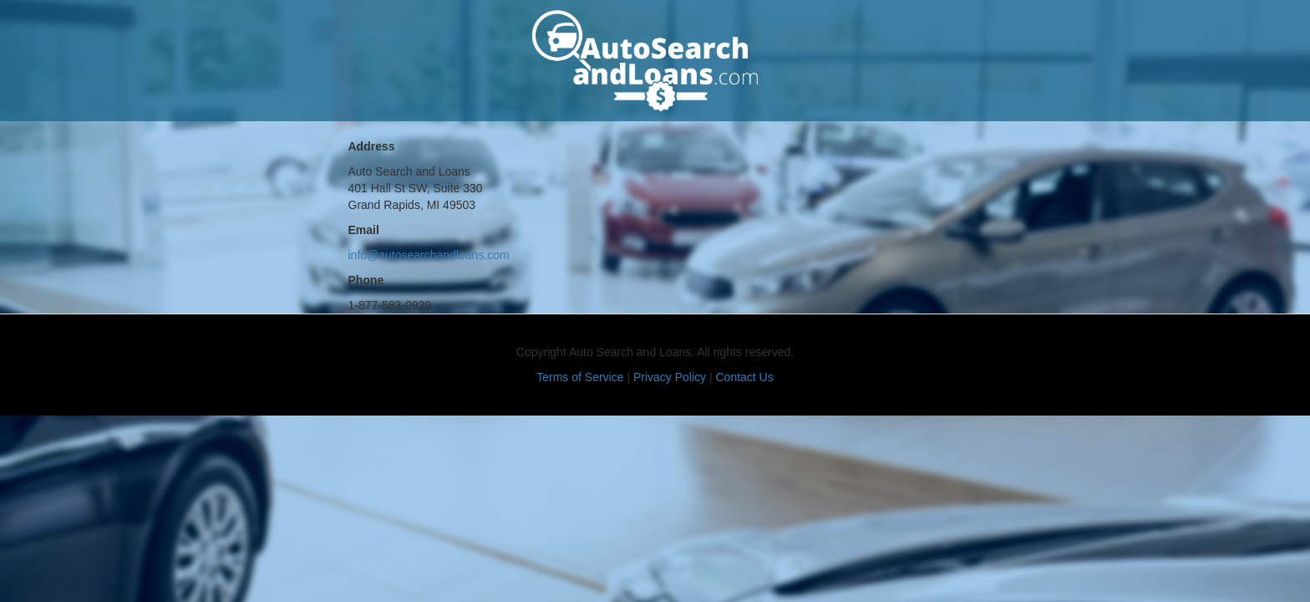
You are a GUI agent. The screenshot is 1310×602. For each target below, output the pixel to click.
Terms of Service (579, 377)
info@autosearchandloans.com (429, 255)
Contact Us (744, 377)
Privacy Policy (669, 377)
